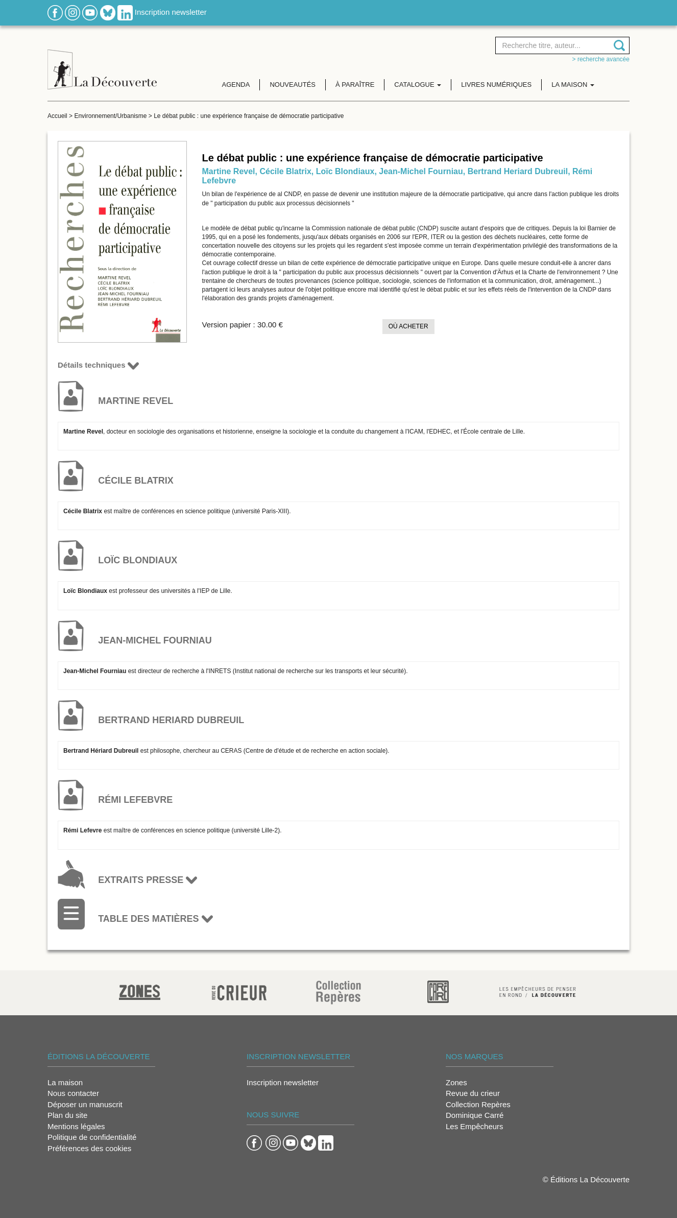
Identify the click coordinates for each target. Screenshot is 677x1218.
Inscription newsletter (171, 12)
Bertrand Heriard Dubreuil (518, 171)
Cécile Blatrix (285, 171)
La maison (65, 1082)
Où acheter (408, 326)
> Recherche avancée (601, 59)
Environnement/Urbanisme (110, 116)
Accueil (57, 116)
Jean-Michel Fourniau (421, 171)
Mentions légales (76, 1126)
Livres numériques (496, 84)
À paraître (354, 84)
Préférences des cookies (89, 1148)
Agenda (236, 84)
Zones (456, 1082)
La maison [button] (572, 84)
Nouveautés (293, 84)
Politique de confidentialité (91, 1137)
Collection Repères (478, 1104)
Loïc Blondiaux (345, 171)
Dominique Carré (474, 1115)
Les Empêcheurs (474, 1126)
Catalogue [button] (417, 84)
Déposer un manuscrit (85, 1104)
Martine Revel (228, 171)
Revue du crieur (473, 1093)
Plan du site (67, 1115)
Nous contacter (73, 1093)
